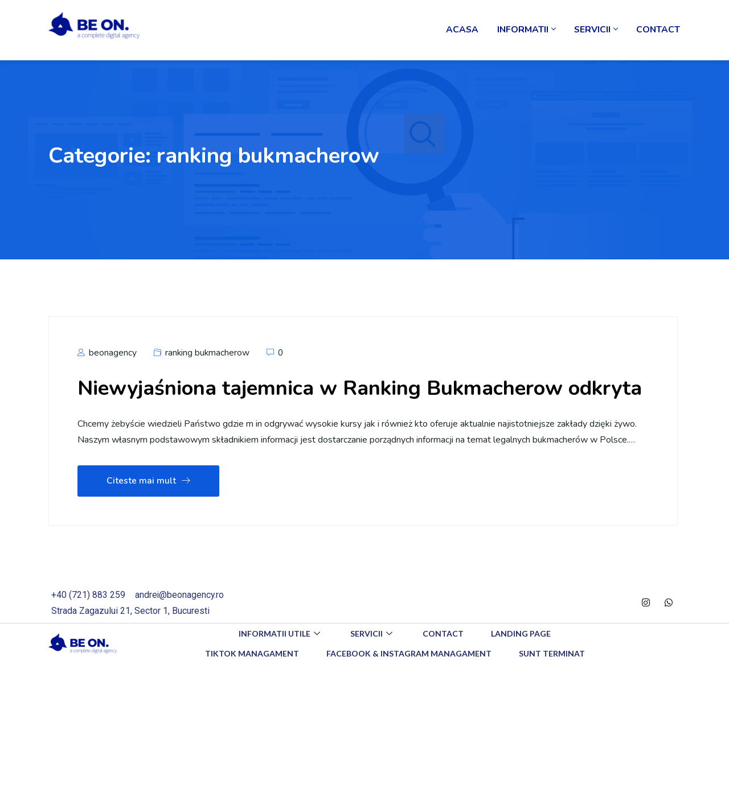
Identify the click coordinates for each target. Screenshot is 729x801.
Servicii (597, 31)
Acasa (465, 31)
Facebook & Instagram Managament (409, 686)
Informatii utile (279, 666)
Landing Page (522, 666)
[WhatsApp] (668, 636)
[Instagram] (645, 636)
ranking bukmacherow (208, 355)
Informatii (528, 31)
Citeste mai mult (148, 514)
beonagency (107, 355)
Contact (658, 31)
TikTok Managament (251, 686)
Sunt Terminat (553, 686)
